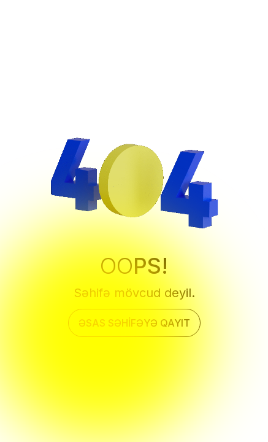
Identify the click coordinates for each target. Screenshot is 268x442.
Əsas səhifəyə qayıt (134, 323)
